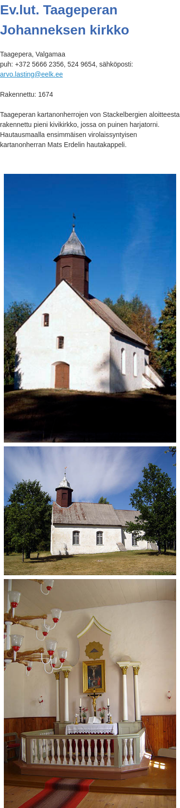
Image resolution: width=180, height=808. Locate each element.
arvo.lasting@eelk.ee (31, 74)
